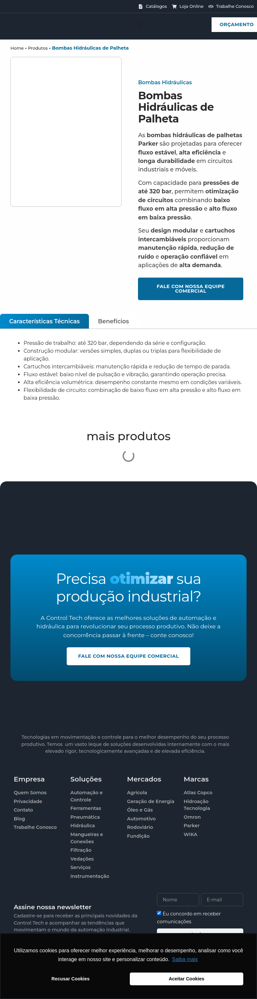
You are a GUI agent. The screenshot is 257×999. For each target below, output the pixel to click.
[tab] (44, 321)
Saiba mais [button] (185, 959)
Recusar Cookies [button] (70, 978)
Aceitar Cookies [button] (186, 978)
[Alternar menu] (139, 24)
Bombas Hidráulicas (165, 82)
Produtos (38, 48)
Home (17, 48)
